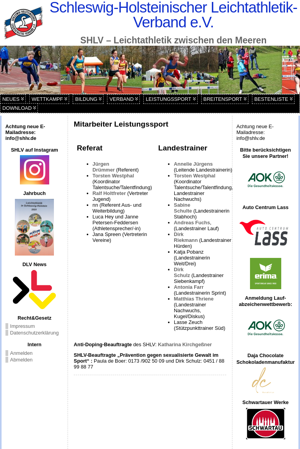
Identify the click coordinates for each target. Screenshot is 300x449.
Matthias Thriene (194, 299)
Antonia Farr (189, 287)
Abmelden (21, 360)
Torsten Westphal (113, 176)
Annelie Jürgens (193, 164)
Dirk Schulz (182, 272)
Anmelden (21, 353)
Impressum (22, 326)
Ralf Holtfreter (110, 193)
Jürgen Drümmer (104, 167)
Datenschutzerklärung (34, 333)
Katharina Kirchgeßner (185, 344)
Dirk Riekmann (186, 237)
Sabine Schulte (183, 208)
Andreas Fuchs (192, 222)
